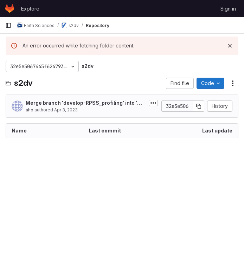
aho (29, 109)
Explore (30, 9)
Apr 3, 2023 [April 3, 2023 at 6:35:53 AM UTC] (66, 109)
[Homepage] (9, 8)
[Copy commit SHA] (198, 106)
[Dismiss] (230, 45)
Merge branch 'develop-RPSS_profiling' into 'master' (85, 103)
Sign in (228, 9)
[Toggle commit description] (153, 103)
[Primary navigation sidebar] (8, 25)
